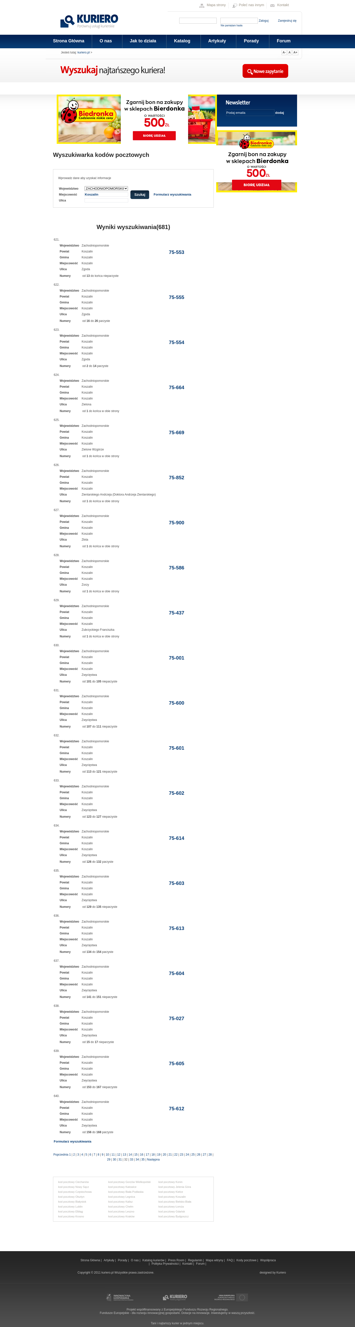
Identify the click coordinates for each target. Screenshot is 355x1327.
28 (210, 1154)
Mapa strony (216, 5)
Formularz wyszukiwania (172, 194)
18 (153, 1154)
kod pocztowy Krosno (71, 1216)
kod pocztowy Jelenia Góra (175, 1186)
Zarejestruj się (287, 20)
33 (131, 1159)
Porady (251, 40)
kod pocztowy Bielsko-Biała (175, 1201)
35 (142, 1159)
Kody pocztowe (246, 1260)
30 (114, 1159)
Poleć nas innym (251, 5)
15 (136, 1154)
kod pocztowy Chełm (120, 1206)
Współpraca (268, 1260)
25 (193, 1154)
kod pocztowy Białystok (72, 1201)
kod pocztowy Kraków (121, 1216)
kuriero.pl (83, 52)
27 (204, 1154)
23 (181, 1154)
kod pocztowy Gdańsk (172, 1211)
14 (130, 1154)
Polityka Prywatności (165, 1263)
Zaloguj (263, 20)
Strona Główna (68, 40)
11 (113, 1154)
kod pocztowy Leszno (121, 1211)
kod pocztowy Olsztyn (71, 1196)
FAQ (230, 1260)
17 (147, 1154)
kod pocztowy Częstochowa (75, 1191)
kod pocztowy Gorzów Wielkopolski (129, 1181)
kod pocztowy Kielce (171, 1191)
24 (187, 1154)
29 (108, 1159)
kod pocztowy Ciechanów (73, 1181)
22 (176, 1154)
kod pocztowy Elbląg (70, 1211)
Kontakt (283, 5)
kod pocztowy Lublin (70, 1206)
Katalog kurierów (153, 1260)
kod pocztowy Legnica (121, 1196)
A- (284, 52)
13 (124, 1154)
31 (120, 1159)
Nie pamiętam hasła (231, 25)
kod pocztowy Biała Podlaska (125, 1191)
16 (141, 1154)
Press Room (176, 1260)
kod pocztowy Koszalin (172, 1196)
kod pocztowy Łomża (171, 1206)
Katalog (182, 40)
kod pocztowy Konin (171, 1181)
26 (198, 1154)
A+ (295, 52)
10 (107, 1154)
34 (137, 1159)
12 (118, 1154)
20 (164, 1154)
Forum (284, 40)
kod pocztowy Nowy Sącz (73, 1186)
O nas (105, 40)
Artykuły (217, 40)
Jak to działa (143, 40)
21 (170, 1154)
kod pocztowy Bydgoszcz (174, 1216)
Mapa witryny (215, 1260)
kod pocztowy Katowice (122, 1186)
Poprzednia (61, 1154)
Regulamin (195, 1260)
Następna (153, 1159)
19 (158, 1154)
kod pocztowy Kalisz (120, 1201)
